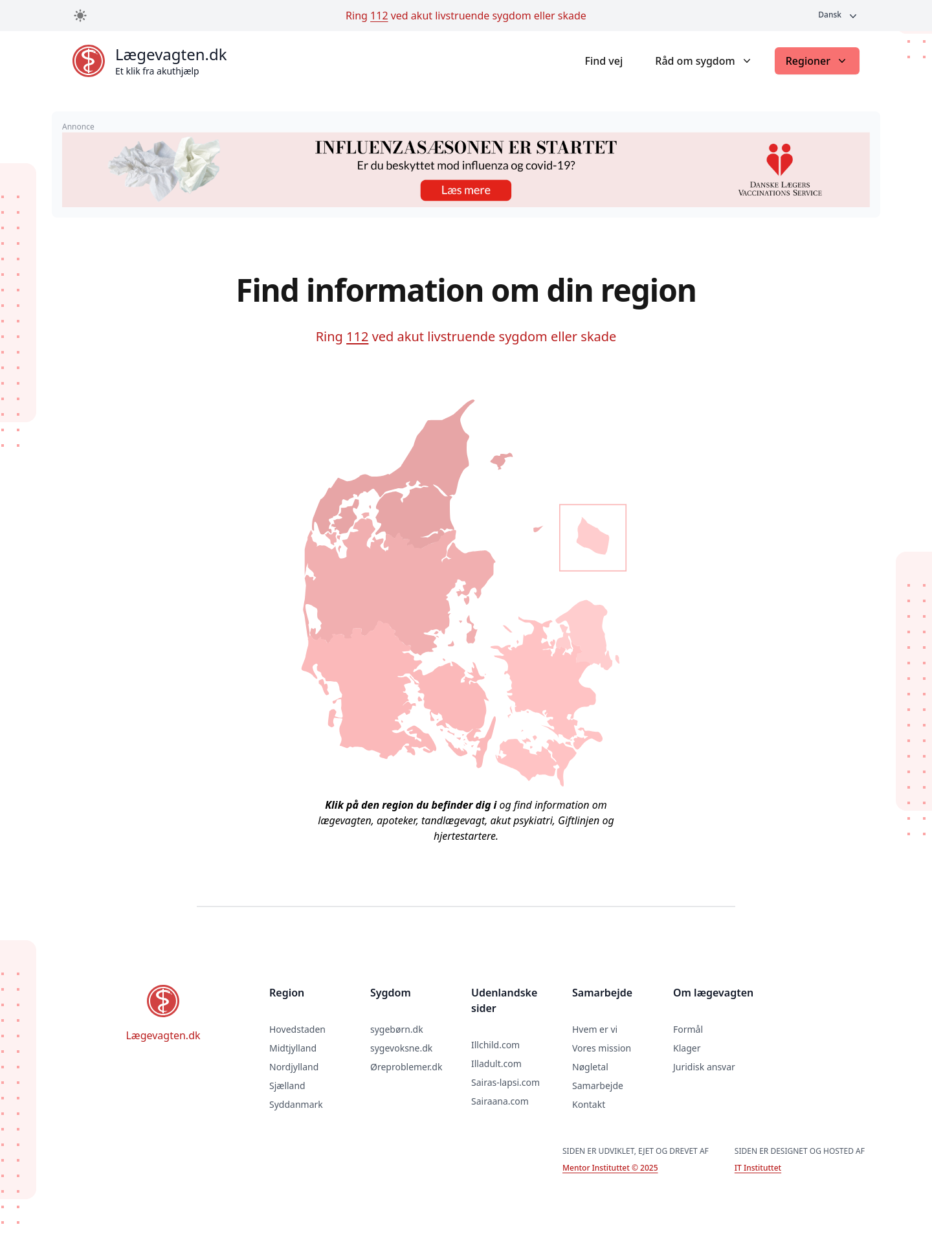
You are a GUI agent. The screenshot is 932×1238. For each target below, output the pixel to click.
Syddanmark (296, 1104)
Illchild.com (495, 1045)
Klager (686, 1048)
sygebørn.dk (396, 1029)
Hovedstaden (297, 1029)
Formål (688, 1029)
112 (379, 15)
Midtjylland (292, 1048)
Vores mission (601, 1048)
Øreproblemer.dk (406, 1067)
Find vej (603, 61)
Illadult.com (496, 1063)
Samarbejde (597, 1085)
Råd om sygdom (704, 61)
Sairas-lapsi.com (505, 1082)
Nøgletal (590, 1067)
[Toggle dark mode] (80, 15)
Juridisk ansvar (704, 1067)
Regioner (817, 61)
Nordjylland (293, 1067)
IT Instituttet (758, 1167)
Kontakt (588, 1104)
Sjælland (287, 1085)
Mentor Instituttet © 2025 (610, 1167)
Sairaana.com (500, 1101)
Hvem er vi (594, 1029)
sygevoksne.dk (401, 1048)
